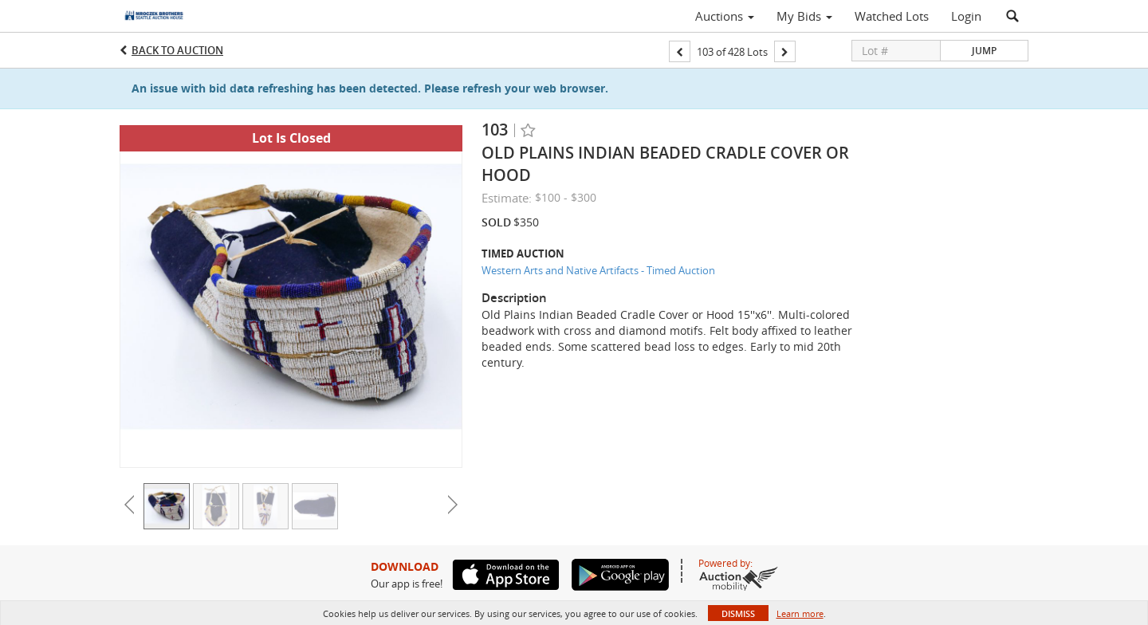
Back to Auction (177, 50)
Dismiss (738, 613)
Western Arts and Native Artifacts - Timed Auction (598, 270)
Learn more (800, 613)
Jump (984, 50)
